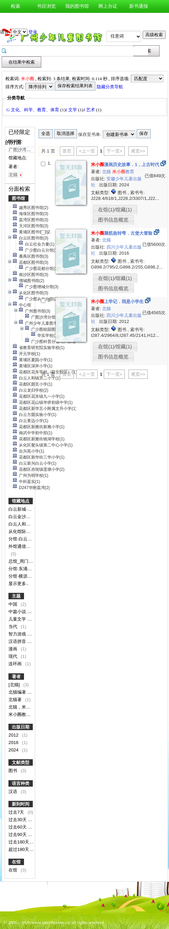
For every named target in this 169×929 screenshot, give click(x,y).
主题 (16, 596)
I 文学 (72, 109)
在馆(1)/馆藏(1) (115, 209)
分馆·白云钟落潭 (25, 538)
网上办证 (107, 6)
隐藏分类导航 (110, 86)
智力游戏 (17, 633)
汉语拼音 (17, 641)
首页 (67, 151)
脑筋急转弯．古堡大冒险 (121, 233)
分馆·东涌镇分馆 (25, 568)
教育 (123, 171)
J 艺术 (89, 109)
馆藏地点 (20, 501)
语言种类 (20, 783)
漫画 (13, 648)
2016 (14, 742)
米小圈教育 (20, 714)
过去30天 (18, 819)
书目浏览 (46, 6)
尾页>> (138, 151)
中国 (13, 604)
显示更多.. (18, 583)
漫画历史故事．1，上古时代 (125, 164)
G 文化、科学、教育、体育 (33, 109)
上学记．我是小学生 (117, 301)
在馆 (16, 861)
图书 (13, 770)
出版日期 (20, 726)
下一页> (114, 151)
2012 (14, 735)
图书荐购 (15, 19)
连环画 (15, 663)
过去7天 (16, 812)
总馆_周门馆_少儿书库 (31, 561)
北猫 (107, 171)
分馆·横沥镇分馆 (25, 576)
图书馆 (18, 198)
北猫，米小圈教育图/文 (31, 707)
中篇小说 (17, 611)
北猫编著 (17, 692)
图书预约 (46, 19)
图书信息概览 (113, 220)
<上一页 (87, 151)
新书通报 (138, 6)
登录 (32, 31)
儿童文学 (17, 619)
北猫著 (15, 699)
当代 (13, 626)
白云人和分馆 (22, 524)
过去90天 (18, 834)
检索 (15, 6)
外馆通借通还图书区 (28, 546)
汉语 (13, 791)
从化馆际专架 (22, 531)
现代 (13, 656)
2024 (14, 749)
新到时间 (20, 804)
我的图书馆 (77, 6)
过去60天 (18, 827)
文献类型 (20, 762)
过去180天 (19, 841)
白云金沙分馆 (22, 516)
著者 (16, 676)
